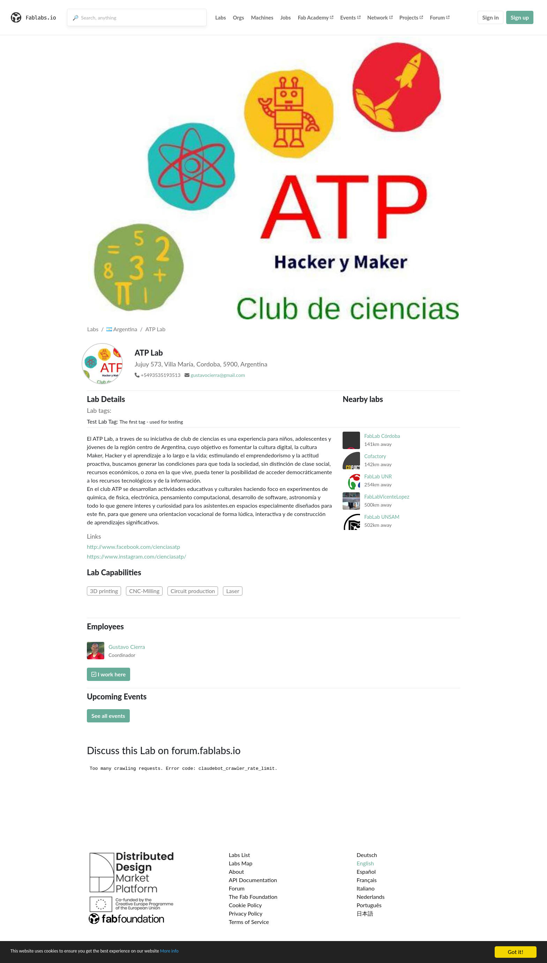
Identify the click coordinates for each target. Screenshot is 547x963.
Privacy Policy (246, 913)
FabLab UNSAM (381, 517)
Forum (439, 17)
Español (366, 871)
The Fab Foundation (253, 896)
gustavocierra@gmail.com (217, 375)
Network (379, 17)
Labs (220, 17)
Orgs (238, 17)
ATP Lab (155, 329)
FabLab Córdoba (382, 436)
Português (369, 905)
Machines (262, 17)
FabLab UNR (378, 476)
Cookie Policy (245, 905)
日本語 (365, 913)
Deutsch (367, 854)
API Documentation (253, 880)
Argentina (121, 329)
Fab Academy (316, 17)
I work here (108, 674)
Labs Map (241, 863)
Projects (411, 17)
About (236, 871)
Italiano (366, 888)
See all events (108, 715)
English (365, 863)
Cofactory (375, 456)
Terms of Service (249, 921)
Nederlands (370, 896)
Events (350, 17)
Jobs (285, 17)
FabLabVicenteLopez (386, 497)
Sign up (520, 17)
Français (366, 880)
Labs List (239, 854)
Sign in (490, 17)
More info (214, 952)
